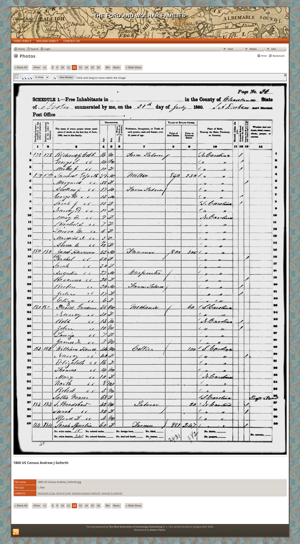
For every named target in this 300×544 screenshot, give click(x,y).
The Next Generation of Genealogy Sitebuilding (135, 526)
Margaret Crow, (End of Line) (54, 493)
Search (35, 48)
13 (80, 67)
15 (92, 67)
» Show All (21, 67)
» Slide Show (133, 67)
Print (264, 55)
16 (98, 67)
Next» (116, 67)
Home (21, 48)
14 (86, 67)
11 (68, 67)
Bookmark (279, 55)
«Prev (36, 67)
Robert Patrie (157, 529)
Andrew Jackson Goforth (86, 493)
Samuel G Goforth (111, 493)
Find (230, 48)
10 (62, 67)
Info (273, 48)
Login (47, 48)
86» (108, 67)
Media (253, 48)
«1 (44, 67)
